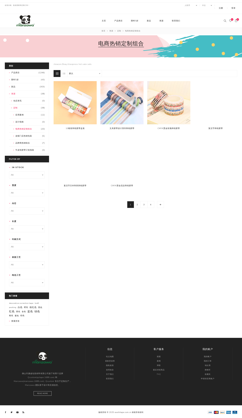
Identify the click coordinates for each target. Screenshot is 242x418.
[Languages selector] (214, 5)
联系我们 (176, 15)
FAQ (159, 369)
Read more (42, 388)
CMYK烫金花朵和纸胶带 (122, 180)
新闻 (159, 355)
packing (12, 302)
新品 (149, 15)
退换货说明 (110, 355)
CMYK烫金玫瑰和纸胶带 (169, 123)
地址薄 (208, 360)
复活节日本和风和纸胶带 (75, 180)
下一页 (160, 199)
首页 (103, 25)
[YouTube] (17, 407)
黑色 (40, 301)
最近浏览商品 (159, 364)
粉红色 (33, 301)
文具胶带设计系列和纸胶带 (122, 123)
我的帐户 (208, 351)
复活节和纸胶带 (215, 123)
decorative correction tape (21, 297)
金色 (24, 306)
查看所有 (15, 315)
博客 (159, 360)
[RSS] (23, 407)
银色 (11, 310)
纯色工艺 (16, 269)
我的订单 (208, 355)
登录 (235, 5)
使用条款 (110, 364)
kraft (37, 297)
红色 (12, 306)
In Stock (18, 162)
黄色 (18, 306)
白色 (20, 301)
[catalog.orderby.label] (84, 68)
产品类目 (118, 15)
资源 (161, 15)
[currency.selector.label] (198, 5)
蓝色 (30, 306)
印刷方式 (16, 233)
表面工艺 (16, 251)
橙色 (26, 301)
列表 (64, 68)
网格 (57, 68)
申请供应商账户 (207, 373)
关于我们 (110, 369)
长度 (14, 216)
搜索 (159, 351)
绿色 (37, 306)
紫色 (17, 310)
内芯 (14, 198)
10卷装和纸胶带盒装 (75, 123)
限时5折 (134, 15)
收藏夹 (208, 369)
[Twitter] (11, 407)
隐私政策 (110, 360)
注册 (227, 5)
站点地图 (110, 351)
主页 (104, 15)
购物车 (208, 364)
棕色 (22, 310)
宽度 (14, 180)
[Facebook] (5, 407)
